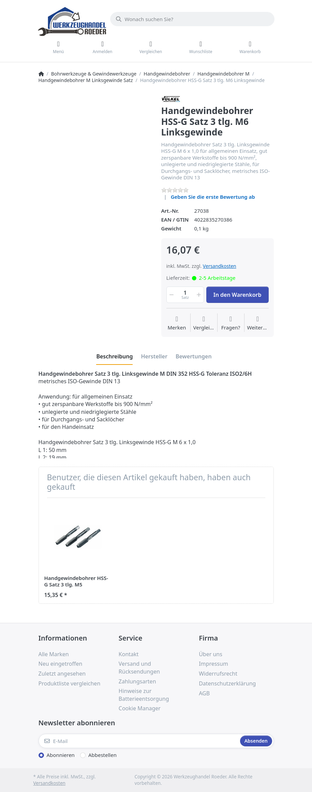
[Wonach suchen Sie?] (192, 19)
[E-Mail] (139, 741)
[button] (171, 295)
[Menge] (185, 295)
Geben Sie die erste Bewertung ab (213, 196)
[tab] (114, 356)
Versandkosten (219, 266)
